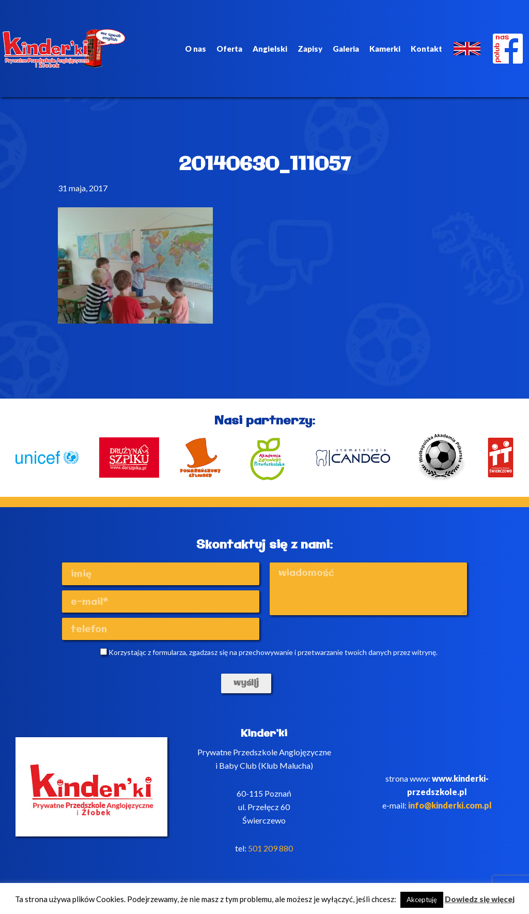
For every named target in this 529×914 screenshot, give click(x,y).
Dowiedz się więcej (480, 899)
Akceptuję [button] (422, 899)
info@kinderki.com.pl (450, 805)
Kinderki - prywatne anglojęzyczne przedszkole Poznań (66, 48)
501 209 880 (270, 848)
